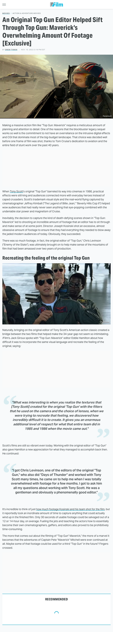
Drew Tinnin (11, 50)
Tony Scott (16, 191)
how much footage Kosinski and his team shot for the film (70, 509)
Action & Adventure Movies (27, 13)
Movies (6, 13)
